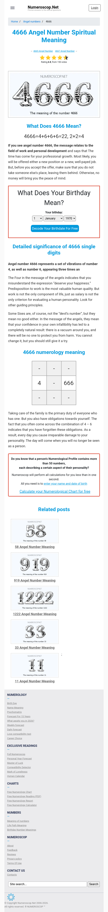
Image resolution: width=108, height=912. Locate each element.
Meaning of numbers (18, 821)
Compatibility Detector (19, 767)
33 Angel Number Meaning (35, 647)
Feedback (12, 850)
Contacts (12, 874)
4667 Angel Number (65, 51)
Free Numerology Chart (19, 792)
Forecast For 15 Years (18, 716)
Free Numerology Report (20, 800)
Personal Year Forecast (19, 758)
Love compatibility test (19, 734)
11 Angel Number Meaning (35, 681)
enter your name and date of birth (65, 483)
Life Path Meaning (16, 825)
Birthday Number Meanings (21, 829)
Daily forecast (14, 729)
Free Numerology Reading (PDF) (24, 796)
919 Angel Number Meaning (34, 580)
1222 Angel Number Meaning (35, 614)
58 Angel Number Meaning (35, 547)
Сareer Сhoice (14, 738)
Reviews (11, 854)
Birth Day (12, 703)
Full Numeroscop (16, 754)
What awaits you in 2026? (20, 720)
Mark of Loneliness (17, 771)
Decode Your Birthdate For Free (55, 228)
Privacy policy (14, 858)
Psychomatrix (14, 712)
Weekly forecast (15, 725)
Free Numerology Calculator (22, 805)
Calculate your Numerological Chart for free (54, 491)
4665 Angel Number (43, 51)
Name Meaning (15, 707)
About (10, 845)
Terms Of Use (14, 863)
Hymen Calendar (16, 776)
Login (94, 7)
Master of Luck (15, 763)
